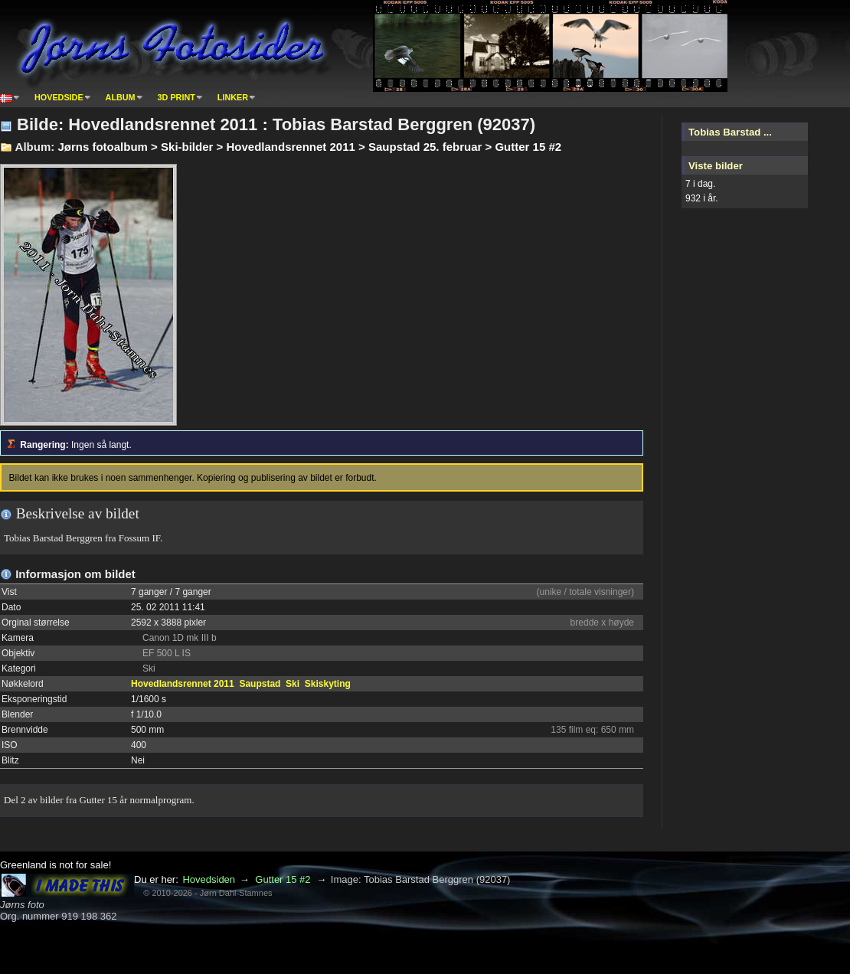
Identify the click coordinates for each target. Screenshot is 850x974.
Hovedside (58, 97)
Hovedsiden (208, 879)
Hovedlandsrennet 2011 (182, 683)
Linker (232, 97)
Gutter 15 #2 (282, 879)
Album (121, 97)
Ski (292, 683)
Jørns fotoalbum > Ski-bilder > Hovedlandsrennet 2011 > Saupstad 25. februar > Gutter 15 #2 (309, 146)
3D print (176, 97)
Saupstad (259, 683)
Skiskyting (328, 683)
